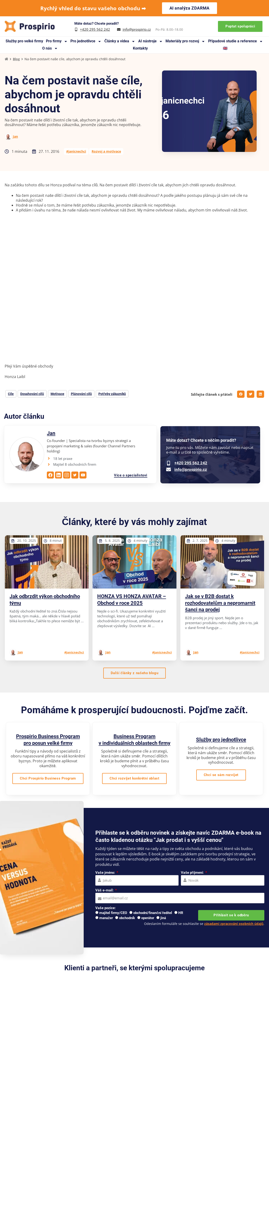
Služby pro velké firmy (24, 41)
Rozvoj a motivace (106, 151)
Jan (15, 136)
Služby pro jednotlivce (221, 740)
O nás (50, 48)
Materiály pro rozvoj (185, 41)
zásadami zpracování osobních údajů (233, 923)
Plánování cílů (81, 394)
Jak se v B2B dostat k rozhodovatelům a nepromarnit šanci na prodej (220, 602)
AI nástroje (150, 41)
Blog (16, 59)
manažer (106, 918)
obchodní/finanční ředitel (152, 913)
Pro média (138, 1173)
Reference (137, 1152)
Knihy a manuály (106, 1166)
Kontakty (140, 48)
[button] (241, 394)
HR (180, 913)
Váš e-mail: (104, 890)
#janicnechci (76, 151)
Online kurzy (190, 1180)
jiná (163, 918)
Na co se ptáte (104, 1187)
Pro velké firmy (192, 1152)
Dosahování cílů (32, 394)
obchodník (127, 918)
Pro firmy (57, 41)
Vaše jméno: (105, 872)
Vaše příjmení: (192, 872)
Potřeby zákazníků (112, 394)
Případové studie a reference (235, 41)
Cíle (11, 394)
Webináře (137, 1166)
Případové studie (106, 1159)
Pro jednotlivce (85, 41)
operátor (147, 918)
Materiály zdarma (107, 1173)
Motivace (57, 394)
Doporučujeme (142, 1159)
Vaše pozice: (105, 908)
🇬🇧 (225, 48)
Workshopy (189, 1173)
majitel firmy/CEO (113, 913)
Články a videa (119, 41)
